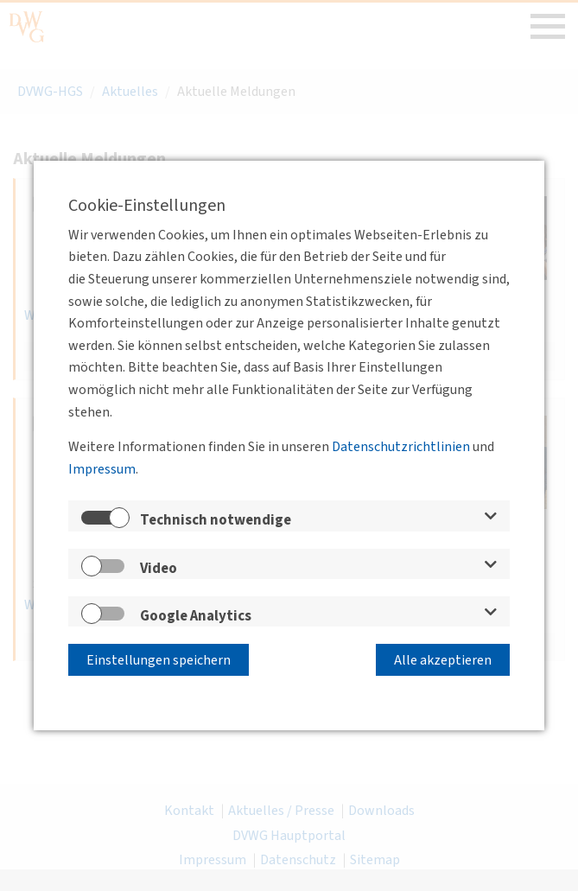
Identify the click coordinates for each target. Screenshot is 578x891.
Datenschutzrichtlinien (401, 446)
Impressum (102, 469)
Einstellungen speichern (158, 660)
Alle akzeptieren (443, 660)
